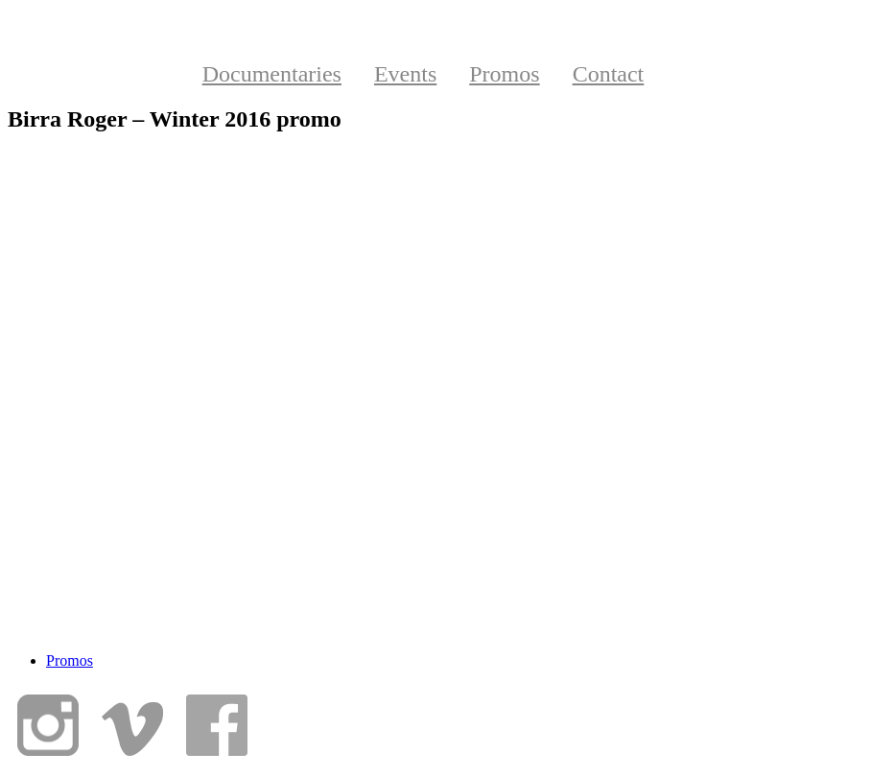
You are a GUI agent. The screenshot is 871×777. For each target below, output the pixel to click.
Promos (504, 73)
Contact (609, 73)
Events (405, 73)
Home (122, 73)
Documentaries (271, 73)
